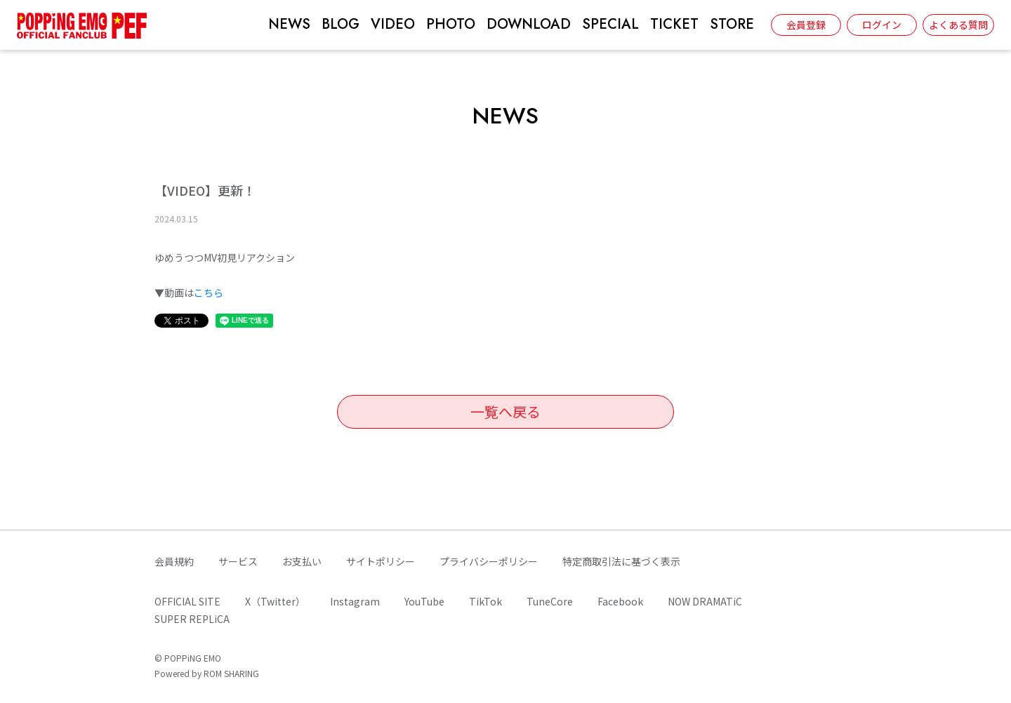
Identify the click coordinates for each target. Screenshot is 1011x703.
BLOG (340, 24)
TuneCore (550, 601)
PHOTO (450, 24)
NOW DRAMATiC (705, 601)
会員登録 (806, 25)
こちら (208, 293)
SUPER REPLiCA (192, 619)
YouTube (424, 601)
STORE (732, 24)
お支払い (302, 561)
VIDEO (393, 24)
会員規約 (174, 561)
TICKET (674, 24)
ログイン (881, 25)
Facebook (620, 601)
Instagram (355, 601)
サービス (238, 561)
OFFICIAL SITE (187, 601)
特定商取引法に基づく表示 (621, 561)
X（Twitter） (275, 601)
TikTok (485, 601)
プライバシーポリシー (489, 561)
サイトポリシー (380, 561)
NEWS (289, 24)
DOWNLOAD (529, 24)
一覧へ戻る (505, 411)
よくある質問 (958, 25)
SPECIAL (610, 24)
